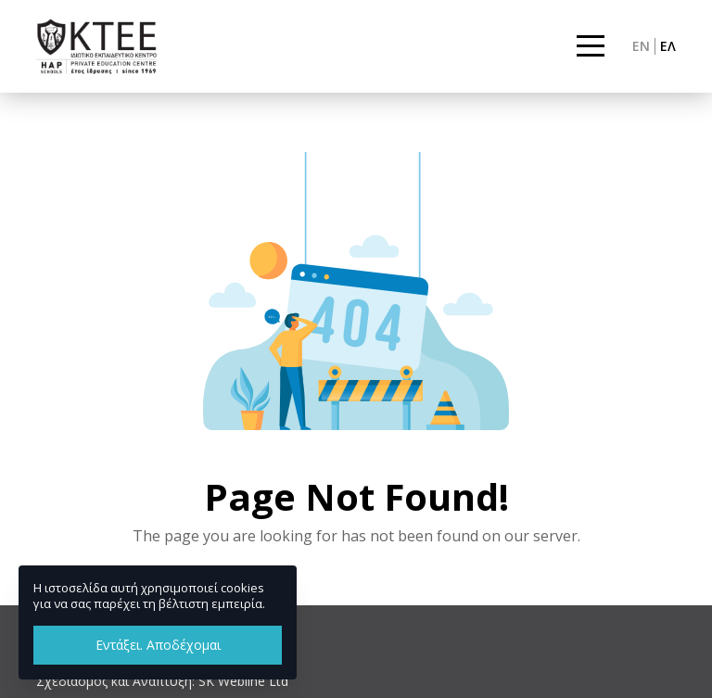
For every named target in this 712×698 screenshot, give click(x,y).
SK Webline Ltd (243, 681)
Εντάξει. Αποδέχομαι (158, 645)
